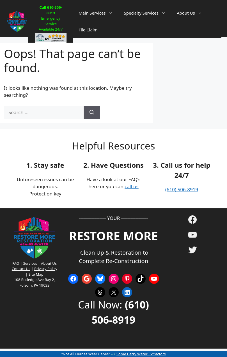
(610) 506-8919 (181, 189)
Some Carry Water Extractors (141, 353)
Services (30, 263)
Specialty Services (147, 12)
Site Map (36, 274)
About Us (192, 12)
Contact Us (21, 268)
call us (132, 186)
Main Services (98, 12)
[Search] (92, 112)
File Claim (88, 30)
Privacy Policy (45, 268)
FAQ (15, 263)
